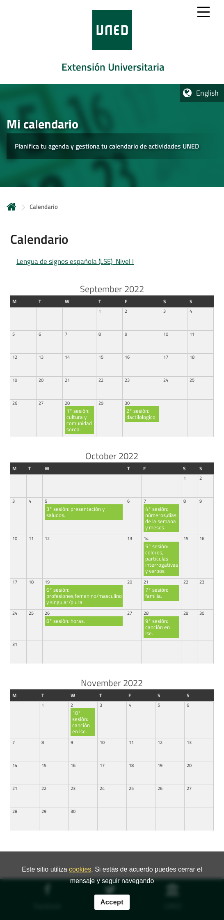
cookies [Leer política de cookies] (80, 879)
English (207, 92)
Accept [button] (112, 912)
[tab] (112, 42)
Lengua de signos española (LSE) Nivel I (75, 261)
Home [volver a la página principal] (11, 206)
